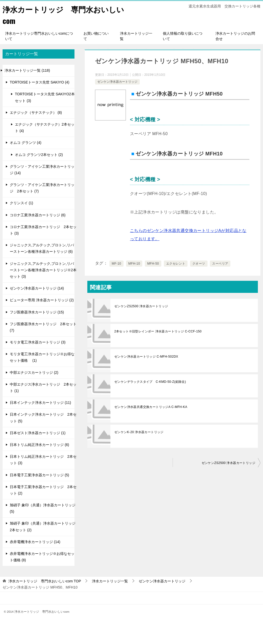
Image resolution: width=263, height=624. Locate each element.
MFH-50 (153, 263)
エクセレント (175, 263)
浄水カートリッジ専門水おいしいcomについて (39, 36)
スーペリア (220, 263)
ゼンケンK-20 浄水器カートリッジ (139, 432)
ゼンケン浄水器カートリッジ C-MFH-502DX (146, 356)
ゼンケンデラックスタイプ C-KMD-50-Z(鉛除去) (150, 382)
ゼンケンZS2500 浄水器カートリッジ (141, 306)
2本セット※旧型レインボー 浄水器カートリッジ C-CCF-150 (158, 331)
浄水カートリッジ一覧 (136, 36)
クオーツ (198, 263)
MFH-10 (134, 263)
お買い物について (96, 36)
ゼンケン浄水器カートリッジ (117, 81)
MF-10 (116, 263)
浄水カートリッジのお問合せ (235, 36)
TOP (44, 581)
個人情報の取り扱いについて (182, 36)
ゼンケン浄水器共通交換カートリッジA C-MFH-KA (150, 407)
